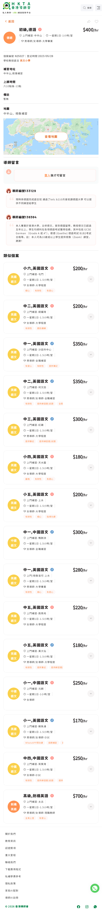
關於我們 (10, 834)
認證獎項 (10, 848)
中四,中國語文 (35, 758)
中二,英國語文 (35, 306)
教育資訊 (10, 841)
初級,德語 (27, 29)
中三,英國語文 (35, 419)
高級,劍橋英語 (35, 795)
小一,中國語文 (35, 682)
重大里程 (10, 855)
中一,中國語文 (35, 532)
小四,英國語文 (35, 456)
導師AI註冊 (11, 897)
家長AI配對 (11, 890)
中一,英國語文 (35, 343)
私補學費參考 (13, 876)
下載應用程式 (13, 869)
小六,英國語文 (35, 268)
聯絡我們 (10, 862)
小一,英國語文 (35, 720)
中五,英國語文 (35, 607)
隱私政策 (10, 883)
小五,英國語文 (35, 494)
